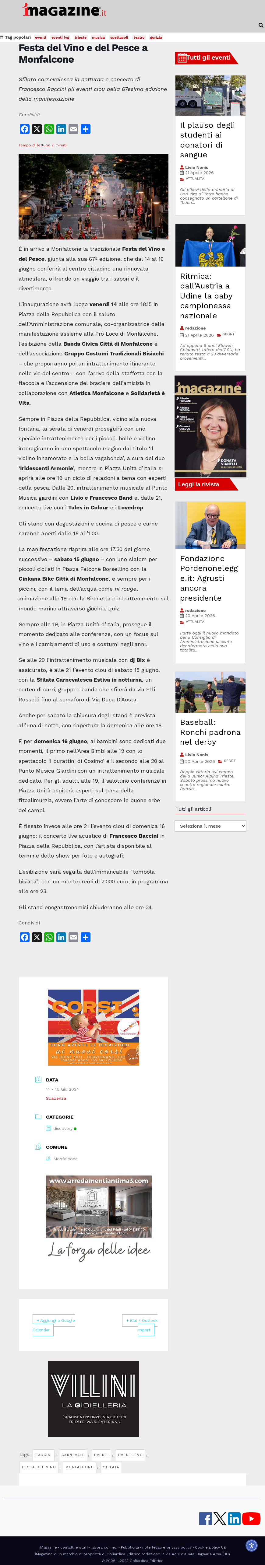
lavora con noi (104, 1547)
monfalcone (79, 1467)
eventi (101, 1454)
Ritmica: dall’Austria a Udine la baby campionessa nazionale (206, 295)
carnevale (73, 1454)
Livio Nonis (196, 167)
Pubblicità (130, 1547)
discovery (61, 1128)
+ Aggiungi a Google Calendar (59, 1325)
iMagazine (48, 1547)
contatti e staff (74, 1547)
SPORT (229, 334)
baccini (43, 1454)
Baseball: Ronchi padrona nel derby (210, 732)
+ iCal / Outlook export (140, 1325)
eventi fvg (130, 1454)
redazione (195, 328)
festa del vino (39, 1467)
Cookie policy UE (210, 1547)
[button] (261, 25)
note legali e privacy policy (167, 1547)
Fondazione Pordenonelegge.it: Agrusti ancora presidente (209, 578)
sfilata (111, 1467)
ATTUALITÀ (195, 178)
